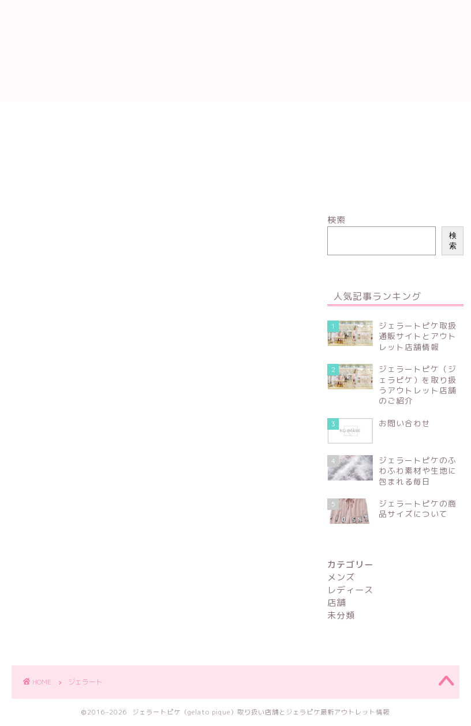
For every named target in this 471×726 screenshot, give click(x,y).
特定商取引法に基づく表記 (350, 115)
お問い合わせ (152, 142)
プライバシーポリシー (63, 142)
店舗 (151, 115)
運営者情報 (257, 115)
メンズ (103, 115)
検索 (336, 220)
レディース (44, 115)
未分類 (199, 115)
